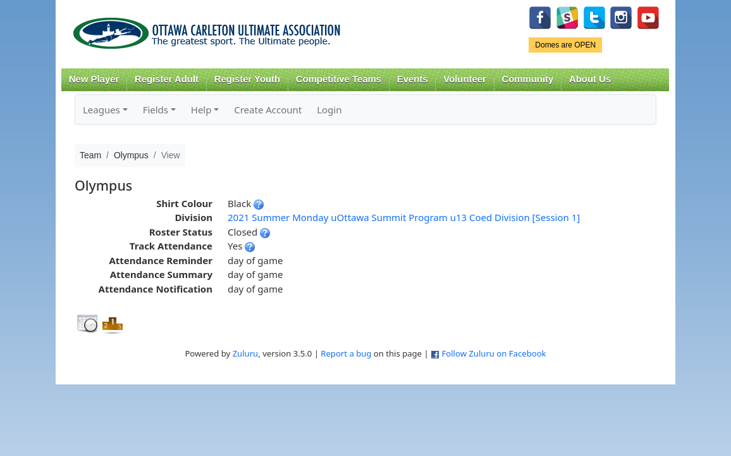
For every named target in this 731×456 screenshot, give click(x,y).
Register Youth (247, 79)
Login (329, 109)
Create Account (268, 109)
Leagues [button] (101, 109)
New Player (94, 79)
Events (412, 79)
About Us (590, 79)
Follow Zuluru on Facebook (493, 353)
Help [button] (201, 109)
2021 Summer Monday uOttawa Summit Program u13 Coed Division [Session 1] (404, 217)
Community (528, 79)
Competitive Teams (338, 79)
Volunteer (464, 79)
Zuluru (246, 353)
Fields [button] (155, 109)
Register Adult (167, 79)
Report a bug (346, 353)
